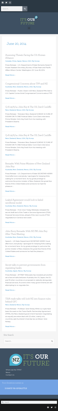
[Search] (24, 8)
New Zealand (18, 87)
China (14, 61)
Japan (19, 61)
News (24, 61)
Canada (8, 61)
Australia (8, 87)
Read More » (10, 75)
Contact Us (10, 375)
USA (29, 61)
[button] (29, 28)
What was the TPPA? (14, 370)
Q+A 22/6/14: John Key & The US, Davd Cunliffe (28, 107)
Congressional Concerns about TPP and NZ (26, 84)
